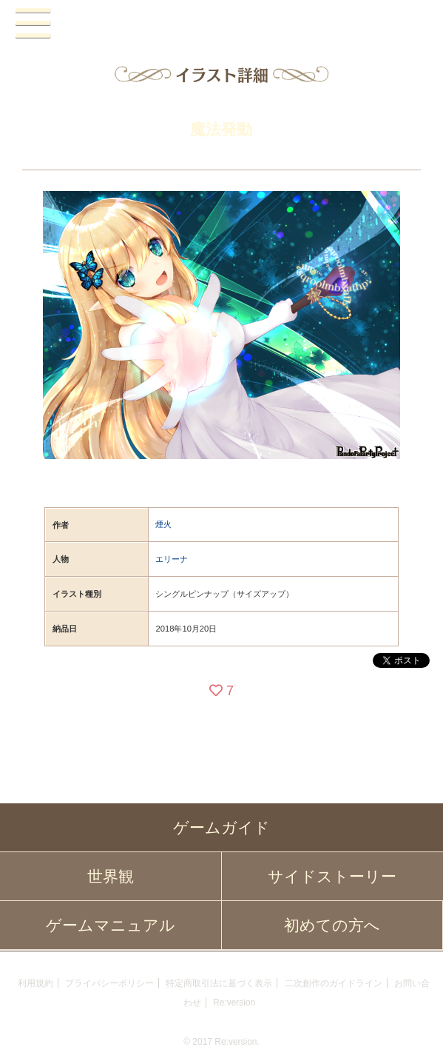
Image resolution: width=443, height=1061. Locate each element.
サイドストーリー (332, 876)
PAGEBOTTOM (416, 1032)
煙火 (163, 524)
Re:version (234, 1002)
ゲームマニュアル (110, 925)
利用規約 (35, 983)
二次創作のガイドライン (333, 983)
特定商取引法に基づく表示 (219, 983)
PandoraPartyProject (221, 24)
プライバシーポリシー (109, 983)
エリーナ (171, 559)
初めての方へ (332, 925)
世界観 (110, 876)
